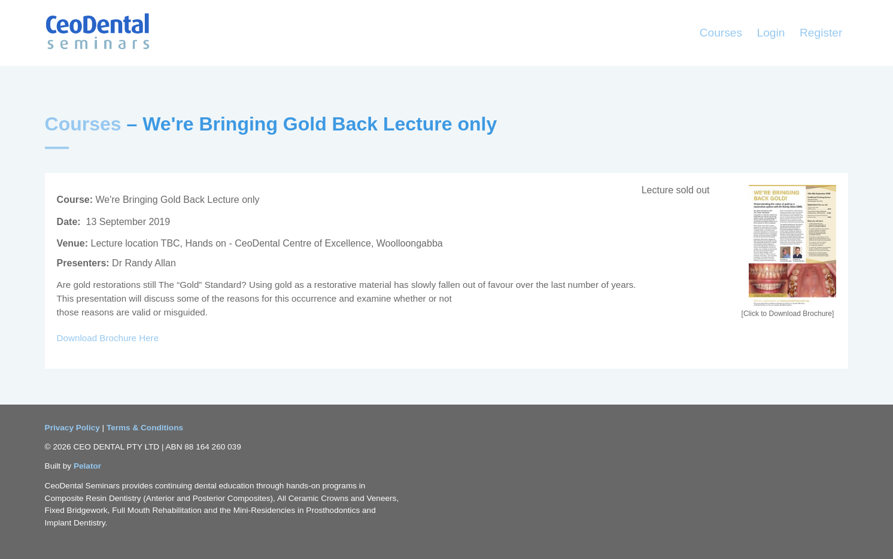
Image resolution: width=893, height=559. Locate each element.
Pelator (87, 465)
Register (821, 32)
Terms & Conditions (145, 427)
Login (771, 32)
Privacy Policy (73, 427)
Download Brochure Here (108, 338)
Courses (721, 32)
